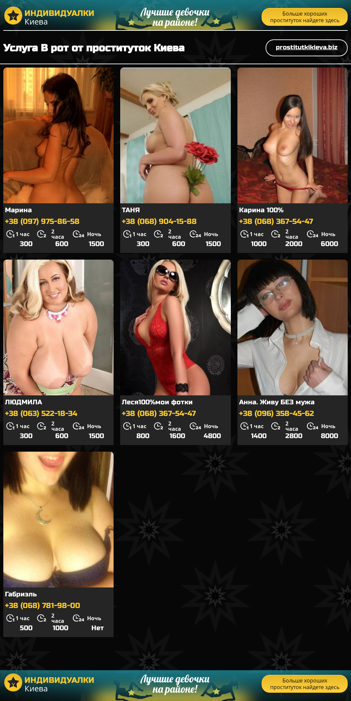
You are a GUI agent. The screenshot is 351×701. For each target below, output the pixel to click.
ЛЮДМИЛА (23, 402)
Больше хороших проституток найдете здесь (304, 17)
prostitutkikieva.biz (306, 47)
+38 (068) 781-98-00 (42, 605)
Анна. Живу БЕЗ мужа (277, 402)
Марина (18, 210)
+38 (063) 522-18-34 (41, 413)
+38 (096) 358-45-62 (276, 413)
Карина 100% (261, 210)
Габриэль (21, 594)
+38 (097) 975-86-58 (42, 221)
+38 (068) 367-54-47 (276, 221)
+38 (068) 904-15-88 (159, 221)
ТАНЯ (131, 210)
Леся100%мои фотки (157, 402)
